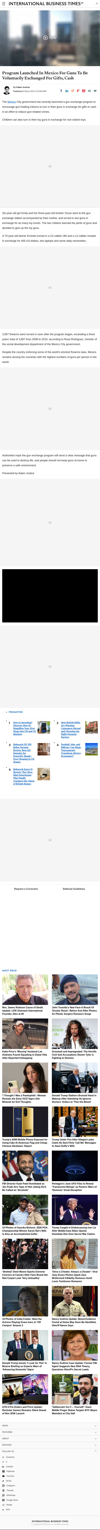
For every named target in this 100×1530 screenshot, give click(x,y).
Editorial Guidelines (74, 889)
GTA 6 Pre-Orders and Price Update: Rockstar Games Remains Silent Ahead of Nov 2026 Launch (24, 1410)
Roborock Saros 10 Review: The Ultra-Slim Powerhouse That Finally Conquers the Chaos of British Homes (23, 776)
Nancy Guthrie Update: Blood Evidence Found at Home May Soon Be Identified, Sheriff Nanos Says (74, 1322)
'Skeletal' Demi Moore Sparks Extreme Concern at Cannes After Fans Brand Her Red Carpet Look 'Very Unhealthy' (25, 1274)
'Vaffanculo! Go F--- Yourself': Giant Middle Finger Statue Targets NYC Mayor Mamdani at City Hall (74, 1410)
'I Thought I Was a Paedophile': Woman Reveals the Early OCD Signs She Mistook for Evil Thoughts (24, 1098)
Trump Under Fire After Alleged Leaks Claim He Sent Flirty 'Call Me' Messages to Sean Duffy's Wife (74, 1142)
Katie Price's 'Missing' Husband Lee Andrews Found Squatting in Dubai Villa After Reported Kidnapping (24, 1054)
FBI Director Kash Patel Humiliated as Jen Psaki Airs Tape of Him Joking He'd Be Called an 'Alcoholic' (24, 1186)
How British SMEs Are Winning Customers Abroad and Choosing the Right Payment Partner (71, 730)
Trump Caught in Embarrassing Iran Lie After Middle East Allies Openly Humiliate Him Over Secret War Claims (74, 1230)
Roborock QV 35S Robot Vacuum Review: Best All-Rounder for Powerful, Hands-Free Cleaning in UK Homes (23, 753)
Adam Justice (23, 87)
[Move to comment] (95, 90)
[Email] (89, 90)
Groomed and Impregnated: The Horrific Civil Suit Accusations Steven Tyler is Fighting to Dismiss (74, 1054)
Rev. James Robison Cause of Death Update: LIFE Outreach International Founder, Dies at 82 (22, 1010)
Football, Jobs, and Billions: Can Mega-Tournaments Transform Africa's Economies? (71, 750)
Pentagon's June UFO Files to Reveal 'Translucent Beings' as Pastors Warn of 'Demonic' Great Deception (74, 1186)
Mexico (12, 101)
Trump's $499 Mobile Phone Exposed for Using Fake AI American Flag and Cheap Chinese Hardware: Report (24, 1142)
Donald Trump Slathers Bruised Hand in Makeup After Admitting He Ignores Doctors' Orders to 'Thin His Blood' (74, 1098)
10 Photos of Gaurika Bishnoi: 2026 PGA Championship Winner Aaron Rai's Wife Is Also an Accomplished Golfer (24, 1230)
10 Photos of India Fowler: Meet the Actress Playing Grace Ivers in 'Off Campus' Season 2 (22, 1322)
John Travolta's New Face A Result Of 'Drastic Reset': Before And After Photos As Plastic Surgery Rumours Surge (74, 1010)
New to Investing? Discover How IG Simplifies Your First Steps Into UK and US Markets (24, 728)
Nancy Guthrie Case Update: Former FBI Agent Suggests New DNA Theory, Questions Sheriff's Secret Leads (74, 1366)
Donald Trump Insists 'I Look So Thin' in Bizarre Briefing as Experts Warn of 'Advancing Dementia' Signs (24, 1366)
